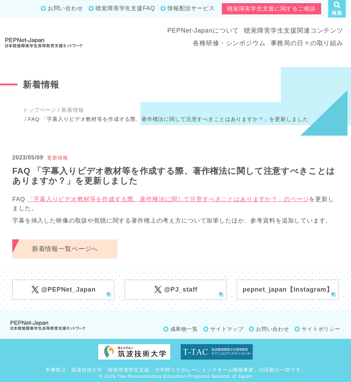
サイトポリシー (321, 329)
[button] (337, 9)
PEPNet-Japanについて (203, 30)
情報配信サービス (191, 8)
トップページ (39, 110)
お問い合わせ (65, 8)
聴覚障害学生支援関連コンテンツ (293, 30)
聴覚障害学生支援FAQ (125, 8)
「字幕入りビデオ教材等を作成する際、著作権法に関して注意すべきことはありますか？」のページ (168, 199)
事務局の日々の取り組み (307, 43)
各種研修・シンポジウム (229, 43)
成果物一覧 (184, 329)
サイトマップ (227, 329)
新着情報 (72, 110)
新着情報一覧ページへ (65, 248)
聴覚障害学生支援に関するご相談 (271, 9)
